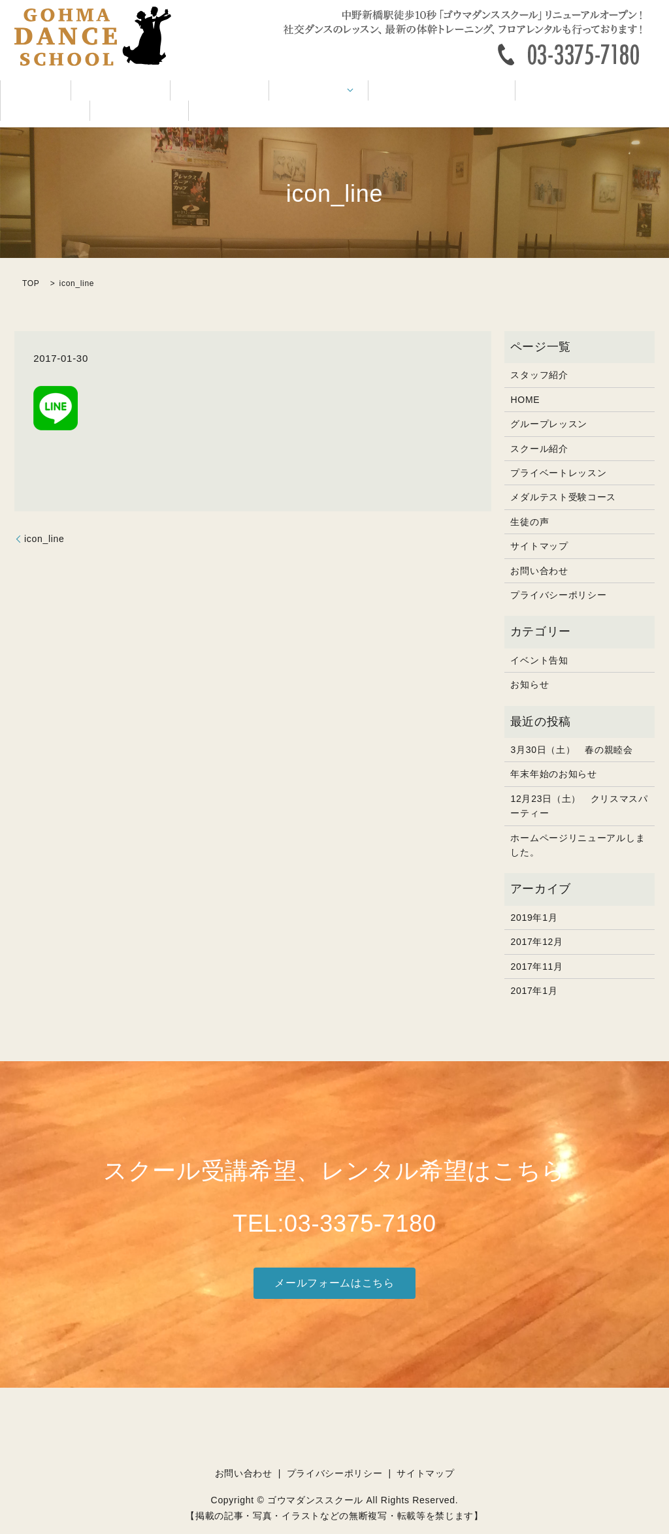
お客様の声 (551, 91)
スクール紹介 (94, 91)
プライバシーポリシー (558, 575)
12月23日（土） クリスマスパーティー (578, 786)
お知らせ (529, 665)
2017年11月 (536, 947)
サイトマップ (539, 526)
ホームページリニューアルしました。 (577, 825)
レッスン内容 (256, 91)
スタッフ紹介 (175, 91)
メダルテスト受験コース (370, 91)
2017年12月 (536, 922)
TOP (31, 263)
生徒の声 (529, 502)
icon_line (44, 519)
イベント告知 (475, 91)
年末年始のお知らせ (553, 755)
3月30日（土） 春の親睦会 (571, 730)
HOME (28, 91)
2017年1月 (533, 971)
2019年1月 (533, 898)
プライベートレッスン (558, 453)
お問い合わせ (626, 91)
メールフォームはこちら (334, 1263)
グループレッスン (548, 404)
